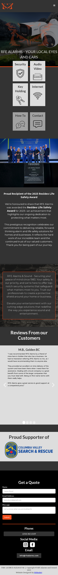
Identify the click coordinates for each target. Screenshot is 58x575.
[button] (54, 5)
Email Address (8, 496)
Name (4, 487)
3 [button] (30, 422)
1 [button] (23, 422)
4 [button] (34, 422)
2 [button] (27, 422)
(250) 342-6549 (29, 534)
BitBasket (38, 573)
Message (6, 505)
